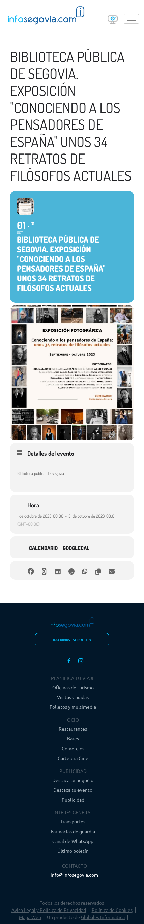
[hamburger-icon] (131, 19)
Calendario (43, 548)
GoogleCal (76, 548)
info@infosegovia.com (74, 875)
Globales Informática (103, 917)
